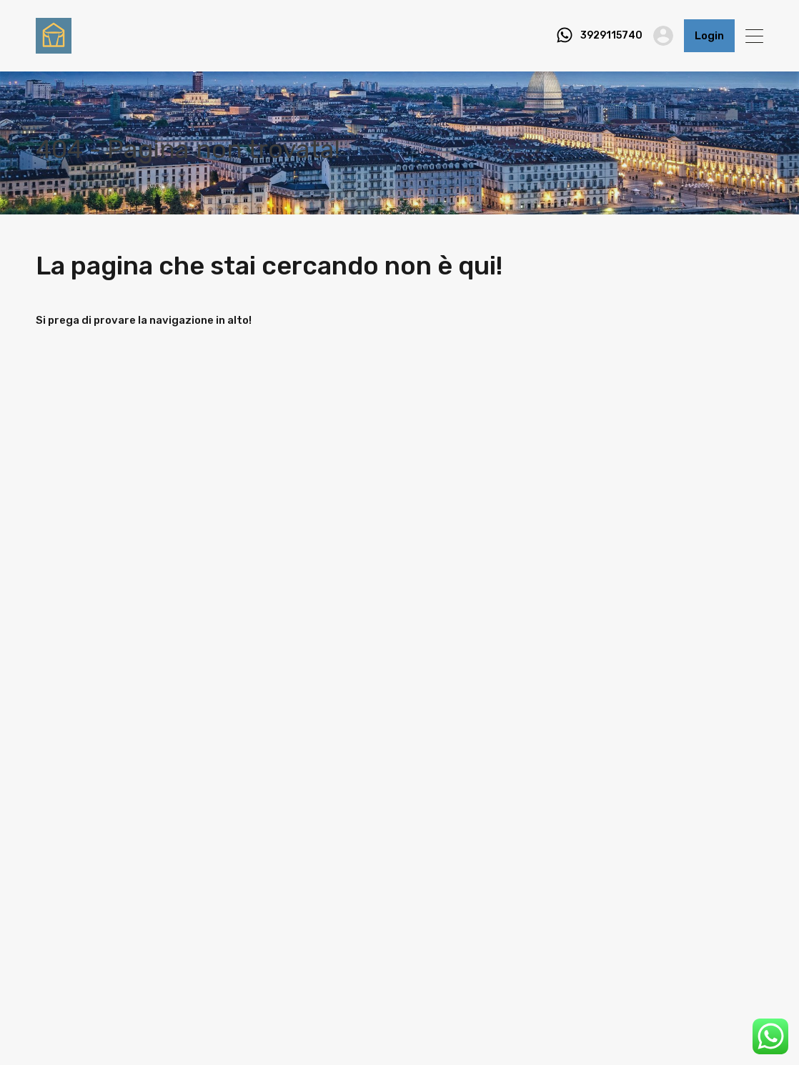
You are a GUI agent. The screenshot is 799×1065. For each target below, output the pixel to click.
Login (709, 35)
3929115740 (611, 35)
